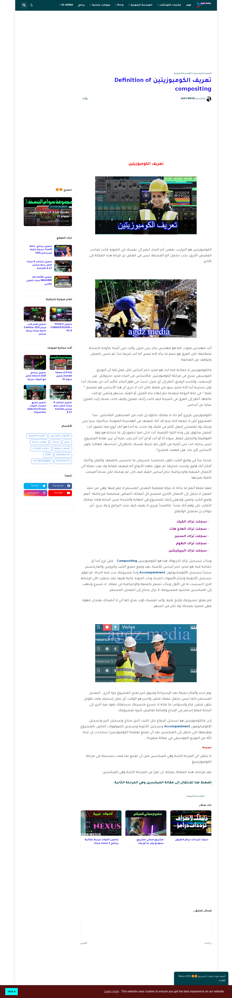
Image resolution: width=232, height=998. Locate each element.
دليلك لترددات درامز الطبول (191, 839)
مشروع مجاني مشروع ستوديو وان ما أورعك (150, 841)
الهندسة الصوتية (183, 73)
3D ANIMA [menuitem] (67, 5)
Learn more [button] (111, 991)
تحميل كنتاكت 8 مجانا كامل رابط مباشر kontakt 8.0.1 (39, 265)
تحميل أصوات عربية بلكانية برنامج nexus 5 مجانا (102, 841)
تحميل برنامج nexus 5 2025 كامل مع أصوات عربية (35, 376)
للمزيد (222, 980)
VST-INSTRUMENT (42, 461)
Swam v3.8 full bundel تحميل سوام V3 (63, 376)
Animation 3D (63, 455)
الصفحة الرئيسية (203, 73)
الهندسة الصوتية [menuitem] (141, 5)
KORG (48, 455)
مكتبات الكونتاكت (40, 448)
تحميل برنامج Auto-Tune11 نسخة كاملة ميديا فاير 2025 (41, 249)
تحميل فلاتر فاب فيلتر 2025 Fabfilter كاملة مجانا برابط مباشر (35, 329)
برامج (67, 442)
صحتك (55, 442)
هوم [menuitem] (188, 5)
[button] (32, 5)
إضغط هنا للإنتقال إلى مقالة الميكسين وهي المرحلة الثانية (163, 783)
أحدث (207, 943)
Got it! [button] (11, 991)
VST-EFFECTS (63, 461)
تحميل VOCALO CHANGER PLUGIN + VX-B (61, 327)
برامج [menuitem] (81, 5)
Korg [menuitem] (120, 5)
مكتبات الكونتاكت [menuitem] (170, 5)
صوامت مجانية (39, 442)
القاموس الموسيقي (60, 436)
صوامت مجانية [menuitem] (101, 5)
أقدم (84, 943)
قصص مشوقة (62, 448)
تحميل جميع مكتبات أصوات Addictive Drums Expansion (36, 408)
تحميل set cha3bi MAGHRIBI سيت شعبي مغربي (39, 280)
